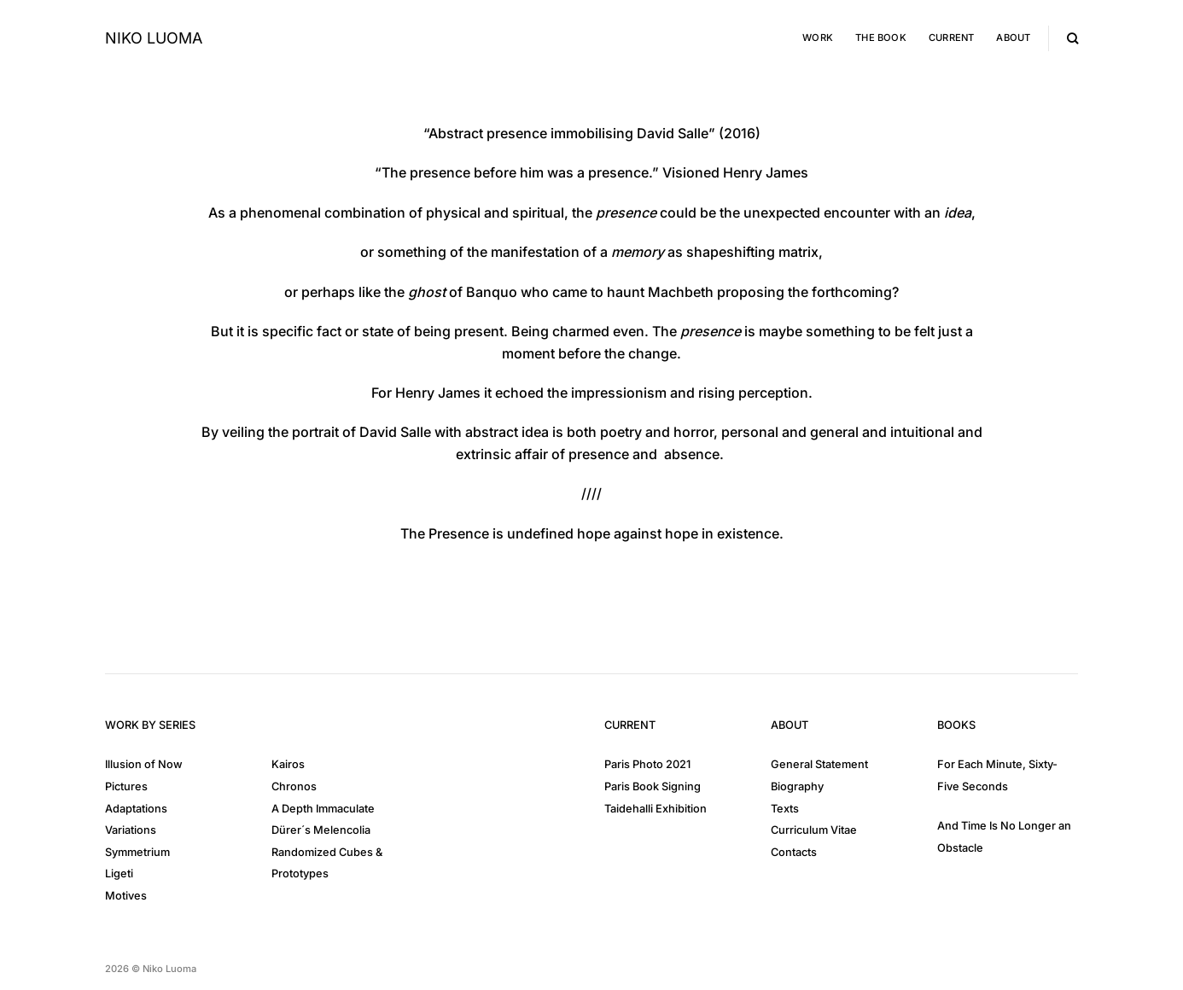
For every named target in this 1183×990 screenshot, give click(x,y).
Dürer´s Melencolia (320, 830)
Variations (130, 830)
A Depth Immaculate (323, 808)
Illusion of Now (144, 764)
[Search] (1072, 38)
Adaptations (136, 808)
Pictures (126, 786)
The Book (880, 38)
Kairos (288, 764)
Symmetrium (137, 852)
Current (952, 38)
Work (817, 38)
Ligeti (119, 873)
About (1013, 38)
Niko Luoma (153, 38)
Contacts (794, 852)
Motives (126, 895)
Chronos (294, 786)
